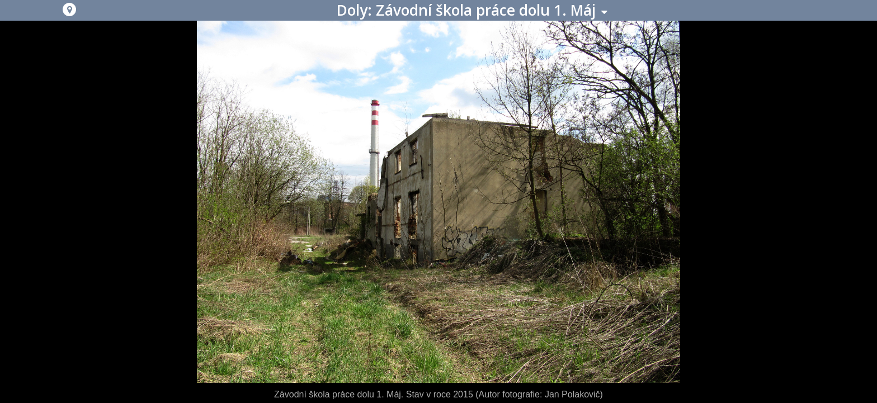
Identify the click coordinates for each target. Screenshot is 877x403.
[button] (69, 9)
